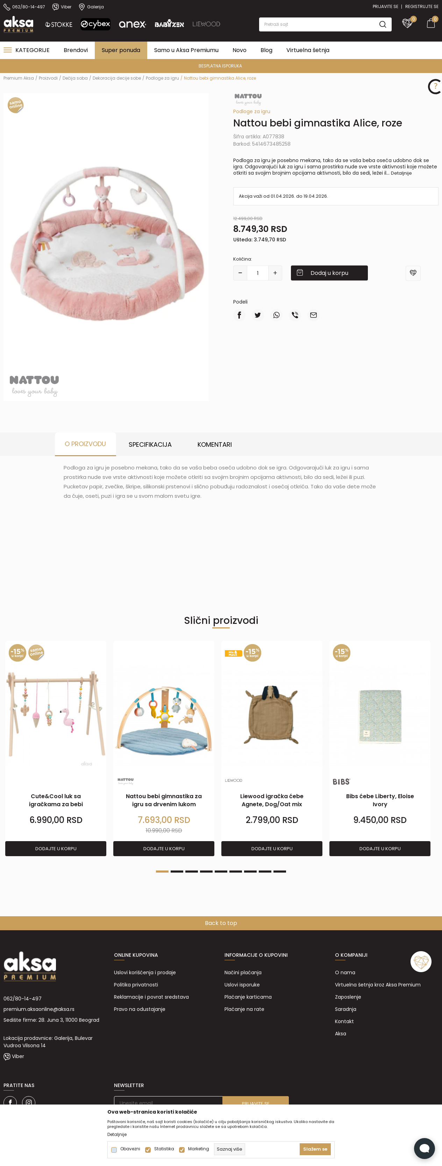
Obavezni (130, 1149)
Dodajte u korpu (56, 848)
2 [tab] (177, 871)
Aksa (340, 1033)
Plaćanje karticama (248, 996)
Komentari (215, 444)
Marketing (198, 1149)
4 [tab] (206, 871)
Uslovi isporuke (242, 984)
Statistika (164, 1149)
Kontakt (344, 1021)
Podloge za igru (162, 78)
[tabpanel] (55, 749)
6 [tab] (235, 871)
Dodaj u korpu (329, 273)
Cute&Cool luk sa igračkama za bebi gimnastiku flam (56, 804)
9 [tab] (279, 871)
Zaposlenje (348, 996)
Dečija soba (75, 78)
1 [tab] (162, 871)
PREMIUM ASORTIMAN (122, 66)
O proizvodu (85, 443)
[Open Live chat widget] (424, 1148)
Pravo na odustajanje (139, 1009)
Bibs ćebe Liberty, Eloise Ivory (380, 800)
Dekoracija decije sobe (117, 78)
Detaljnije (401, 173)
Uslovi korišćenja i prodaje (145, 972)
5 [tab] (221, 871)
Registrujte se (422, 6)
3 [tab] (191, 871)
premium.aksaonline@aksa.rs (38, 1009)
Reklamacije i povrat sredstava (151, 996)
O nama (345, 972)
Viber (18, 1056)
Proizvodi (48, 78)
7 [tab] (250, 871)
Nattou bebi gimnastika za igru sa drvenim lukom (164, 800)
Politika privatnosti (136, 984)
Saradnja (345, 1009)
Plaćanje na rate (244, 1009)
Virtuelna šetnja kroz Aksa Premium (378, 984)
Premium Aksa (18, 78)
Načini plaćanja (243, 972)
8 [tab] (265, 871)
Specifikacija (150, 444)
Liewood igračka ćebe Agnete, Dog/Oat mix (272, 800)
